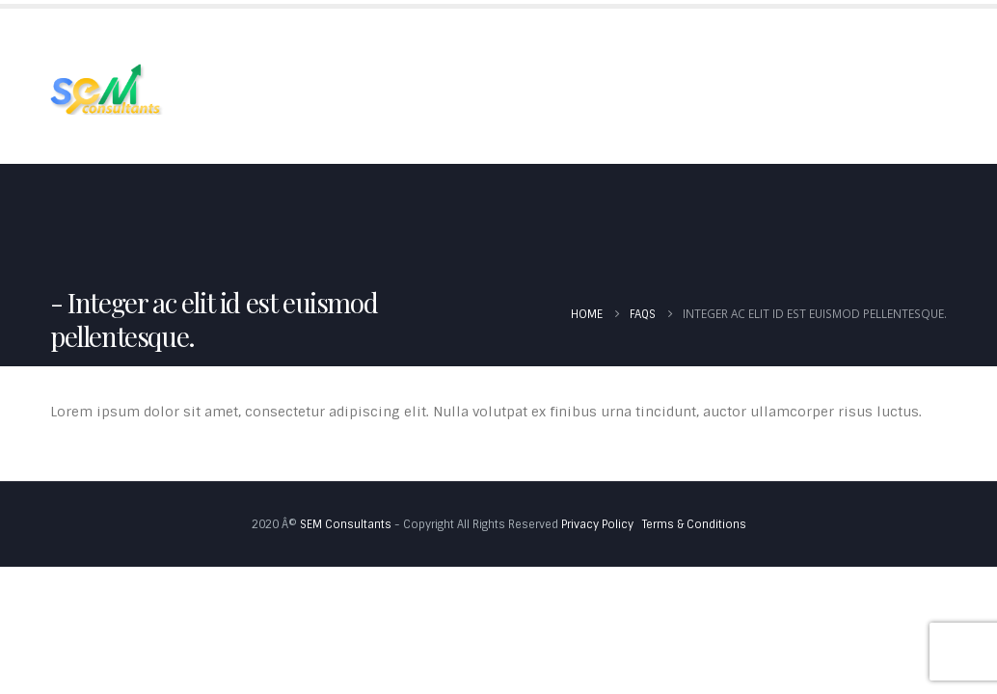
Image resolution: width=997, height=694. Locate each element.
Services (415, 47)
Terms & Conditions (694, 524)
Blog (740, 47)
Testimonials (643, 47)
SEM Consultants (345, 524)
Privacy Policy (597, 524)
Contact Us (250, 124)
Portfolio (528, 47)
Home (229, 47)
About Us (316, 47)
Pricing (821, 47)
